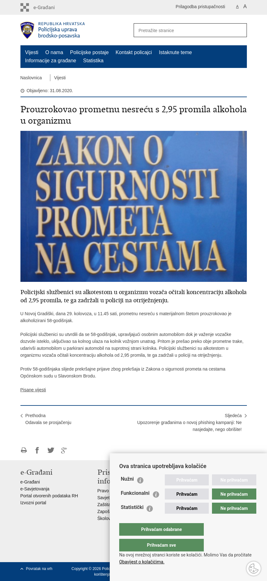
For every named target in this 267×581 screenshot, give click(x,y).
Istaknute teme (175, 52)
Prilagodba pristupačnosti (200, 6)
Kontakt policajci (134, 52)
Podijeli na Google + (64, 450)
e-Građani (30, 481)
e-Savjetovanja (35, 488)
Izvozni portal (33, 502)
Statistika (93, 60)
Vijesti (31, 52)
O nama (54, 52)
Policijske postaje (89, 52)
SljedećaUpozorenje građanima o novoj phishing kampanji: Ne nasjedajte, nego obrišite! (189, 422)
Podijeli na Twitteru (50, 450)
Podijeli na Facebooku (37, 450)
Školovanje (108, 518)
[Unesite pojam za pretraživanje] (181, 30)
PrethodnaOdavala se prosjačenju (48, 419)
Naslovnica (31, 77)
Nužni (127, 491)
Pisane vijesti (33, 389)
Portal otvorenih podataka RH (49, 495)
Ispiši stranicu (23, 450)
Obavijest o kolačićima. (141, 561)
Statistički (132, 520)
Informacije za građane (50, 60)
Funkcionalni (135, 506)
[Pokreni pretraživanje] (239, 30)
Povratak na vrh (39, 569)
